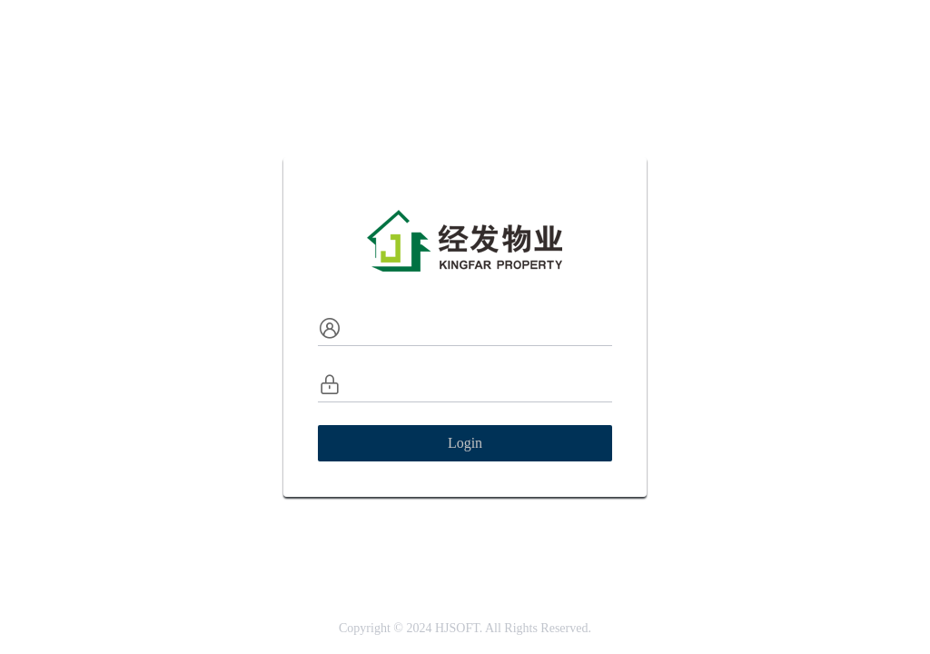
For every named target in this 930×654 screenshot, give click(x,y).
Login (465, 443)
